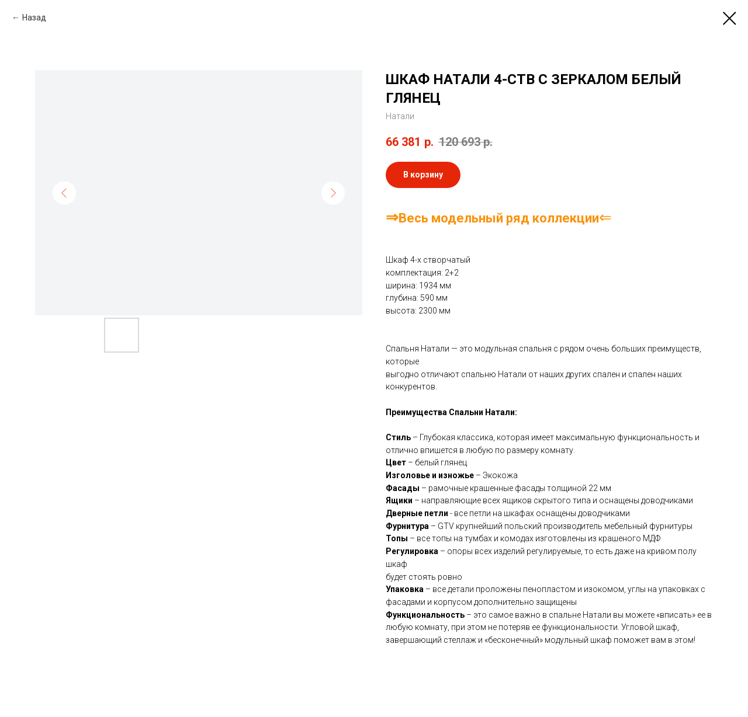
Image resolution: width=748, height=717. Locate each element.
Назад (34, 17)
